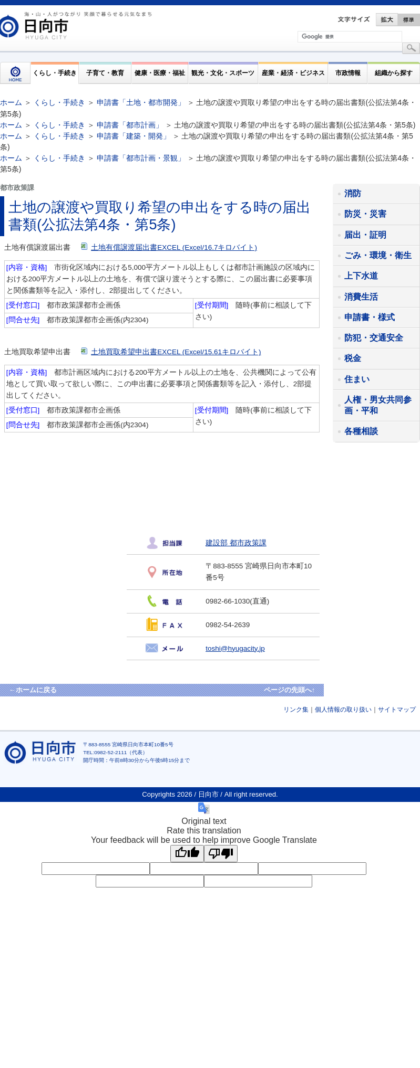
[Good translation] (187, 853)
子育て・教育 (105, 72)
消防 (352, 193)
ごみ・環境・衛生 (378, 255)
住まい (357, 379)
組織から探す (394, 72)
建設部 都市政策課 (236, 543)
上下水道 (361, 275)
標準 (409, 19)
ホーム (11, 102)
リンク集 (296, 709)
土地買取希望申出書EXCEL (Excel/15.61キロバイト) (171, 352)
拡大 (387, 19)
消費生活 (361, 296)
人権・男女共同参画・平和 (378, 405)
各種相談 (361, 431)
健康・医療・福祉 (160, 72)
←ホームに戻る (33, 690)
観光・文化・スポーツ (222, 72)
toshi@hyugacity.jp (235, 648)
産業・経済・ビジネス (293, 72)
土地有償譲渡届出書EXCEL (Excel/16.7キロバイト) (169, 247)
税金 (352, 358)
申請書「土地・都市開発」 (141, 102)
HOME (15, 73)
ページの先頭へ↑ (289, 690)
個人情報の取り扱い (343, 709)
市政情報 (348, 72)
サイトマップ (397, 709)
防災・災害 (365, 213)
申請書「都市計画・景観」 (141, 158)
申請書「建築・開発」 (133, 136)
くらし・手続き (55, 72)
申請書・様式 (369, 317)
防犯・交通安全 (373, 337)
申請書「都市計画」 (130, 125)
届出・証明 (365, 234)
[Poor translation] (221, 853)
